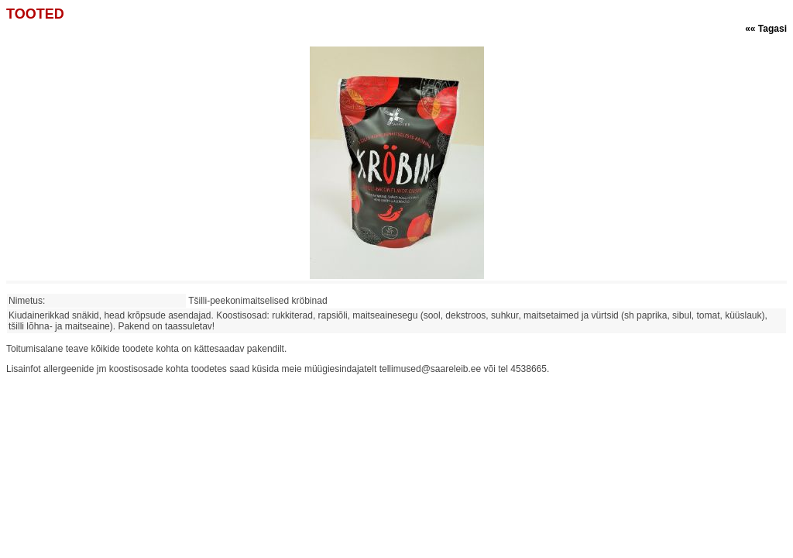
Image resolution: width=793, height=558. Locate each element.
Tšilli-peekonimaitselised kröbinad (260, 300)
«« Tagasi (766, 28)
